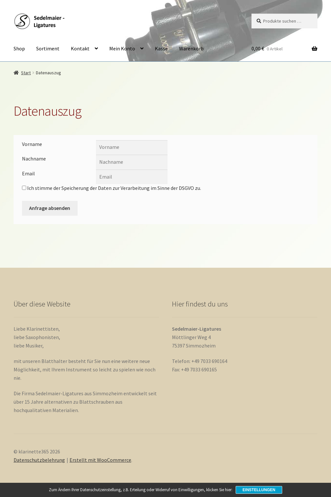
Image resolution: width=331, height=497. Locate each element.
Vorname (32, 144)
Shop (19, 48)
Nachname (34, 158)
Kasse (161, 48)
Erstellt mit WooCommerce (100, 460)
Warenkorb (191, 48)
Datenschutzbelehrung (39, 460)
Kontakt (80, 48)
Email (28, 173)
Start (26, 73)
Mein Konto (122, 48)
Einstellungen (258, 490)
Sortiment (47, 48)
